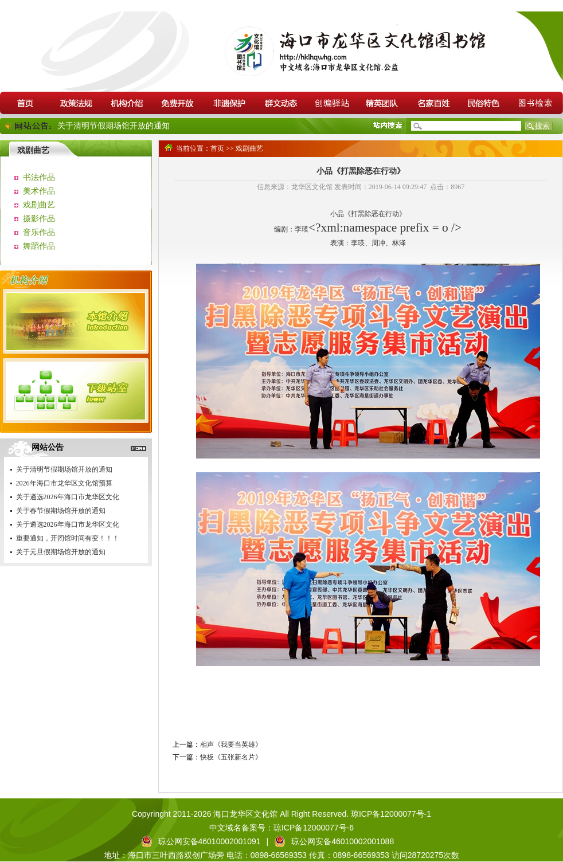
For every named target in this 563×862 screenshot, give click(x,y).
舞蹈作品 (39, 246)
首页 (217, 148)
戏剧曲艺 (39, 205)
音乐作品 (39, 232)
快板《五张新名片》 (231, 757)
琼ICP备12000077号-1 (390, 813)
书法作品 (39, 177)
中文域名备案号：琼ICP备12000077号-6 (281, 827)
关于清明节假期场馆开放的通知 (113, 126)
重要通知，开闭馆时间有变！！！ (67, 538)
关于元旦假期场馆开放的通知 (60, 552)
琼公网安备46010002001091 (209, 841)
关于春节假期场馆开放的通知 (60, 511)
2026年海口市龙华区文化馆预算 (64, 483)
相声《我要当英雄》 (231, 744)
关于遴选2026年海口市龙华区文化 (67, 497)
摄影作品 (39, 218)
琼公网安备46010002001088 (342, 841)
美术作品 (39, 191)
